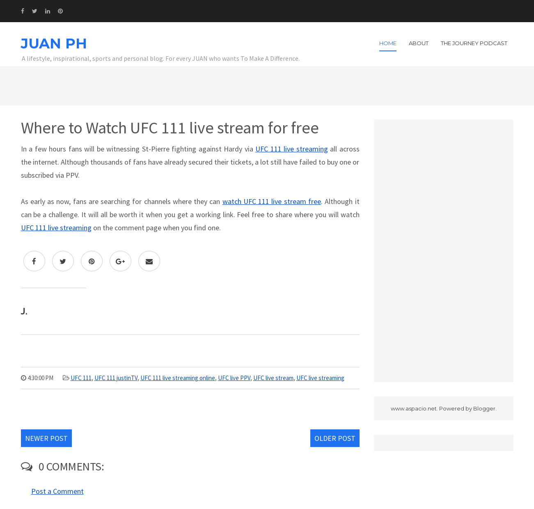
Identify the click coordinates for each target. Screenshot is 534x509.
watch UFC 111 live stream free (271, 201)
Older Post (334, 438)
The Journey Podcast (474, 43)
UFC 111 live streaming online (177, 378)
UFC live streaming (320, 378)
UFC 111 (81, 378)
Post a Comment (57, 491)
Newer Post (46, 438)
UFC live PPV (234, 378)
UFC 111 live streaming (291, 149)
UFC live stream (273, 378)
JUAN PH (54, 43)
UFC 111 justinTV (116, 378)
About (419, 43)
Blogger (484, 408)
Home (387, 43)
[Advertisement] (443, 251)
